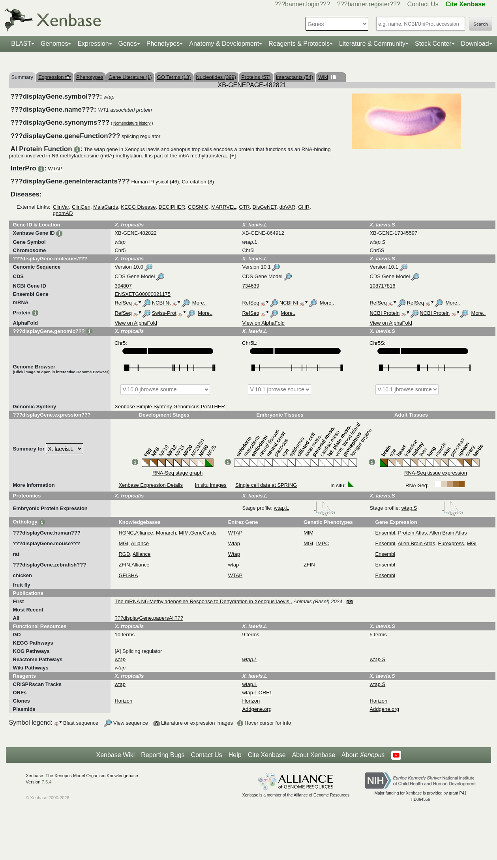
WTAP (55, 169)
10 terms (124, 635)
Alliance (144, 533)
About (362, 755)
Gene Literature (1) (130, 77)
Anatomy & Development (224, 43)
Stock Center (433, 43)
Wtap (234, 543)
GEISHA (128, 575)
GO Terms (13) (174, 77)
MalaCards (105, 207)
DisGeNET (265, 207)
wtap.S (432, 508)
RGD (124, 554)
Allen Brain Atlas (448, 533)
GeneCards (203, 533)
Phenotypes (163, 43)
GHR (303, 207)
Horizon (123, 701)
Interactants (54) (294, 77)
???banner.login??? (302, 4)
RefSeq (122, 303)
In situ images (211, 485)
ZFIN (124, 565)
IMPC (322, 543)
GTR (244, 207)
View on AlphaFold (135, 323)
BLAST (21, 43)
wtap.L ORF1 (257, 692)
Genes (127, 43)
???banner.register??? (368, 4)
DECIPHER (172, 207)
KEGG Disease (138, 207)
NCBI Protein (384, 313)
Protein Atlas (412, 533)
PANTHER (213, 406)
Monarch (166, 533)
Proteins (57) (255, 77)
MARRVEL (223, 207)
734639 (250, 286)
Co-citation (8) (198, 182)
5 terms (377, 635)
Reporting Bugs (162, 755)
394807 (122, 286)
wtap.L (305, 508)
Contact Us (423, 4)
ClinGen (81, 207)
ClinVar (61, 207)
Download (475, 43)
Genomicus (186, 406)
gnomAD (63, 213)
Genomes (54, 43)
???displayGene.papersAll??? (148, 618)
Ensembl (385, 533)
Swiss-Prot (164, 313)
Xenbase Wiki (115, 755)
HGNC (125, 533)
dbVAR (287, 207)
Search (480, 24)
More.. (199, 303)
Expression (93, 43)
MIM (184, 533)
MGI (123, 543)
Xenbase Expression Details (150, 485)
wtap (233, 565)
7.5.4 (47, 782)
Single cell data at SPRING (266, 485)
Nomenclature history (131, 123)
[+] (233, 156)
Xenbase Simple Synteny (143, 406)
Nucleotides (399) (216, 77)
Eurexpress (451, 543)
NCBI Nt (161, 303)
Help (235, 755)
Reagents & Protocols (299, 43)
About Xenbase (313, 755)
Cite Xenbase (267, 755)
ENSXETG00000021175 (142, 294)
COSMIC (198, 207)
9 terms (250, 635)
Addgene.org (256, 709)
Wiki (327, 77)
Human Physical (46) (155, 182)
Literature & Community (372, 43)
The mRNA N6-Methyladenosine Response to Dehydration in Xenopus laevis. (202, 601)
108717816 (382, 286)
